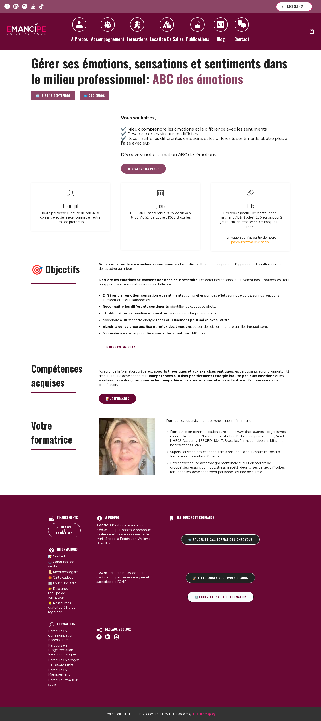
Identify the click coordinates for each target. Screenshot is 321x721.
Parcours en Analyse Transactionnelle (64, 662)
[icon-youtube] (33, 7)
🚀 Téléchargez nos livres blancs (220, 578)
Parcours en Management (59, 672)
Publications (197, 31)
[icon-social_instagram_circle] (24, 7)
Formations (137, 31)
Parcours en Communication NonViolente (60, 635)
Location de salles (167, 31)
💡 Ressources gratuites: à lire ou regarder (62, 607)
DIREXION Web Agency (203, 714)
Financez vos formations (64, 530)
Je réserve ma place (143, 168)
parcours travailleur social (250, 242)
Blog (220, 31)
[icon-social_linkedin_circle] (16, 7)
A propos (79, 31)
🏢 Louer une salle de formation (220, 597)
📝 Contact (56, 556)
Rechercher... (294, 6)
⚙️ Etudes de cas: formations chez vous (220, 539)
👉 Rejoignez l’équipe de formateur (58, 593)
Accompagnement (107, 31)
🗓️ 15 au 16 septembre (53, 95)
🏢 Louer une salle (62, 583)
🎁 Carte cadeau (61, 578)
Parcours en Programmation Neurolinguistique (62, 649)
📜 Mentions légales (63, 572)
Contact (241, 31)
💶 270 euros (94, 95)
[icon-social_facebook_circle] (7, 7)
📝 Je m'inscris (117, 398)
